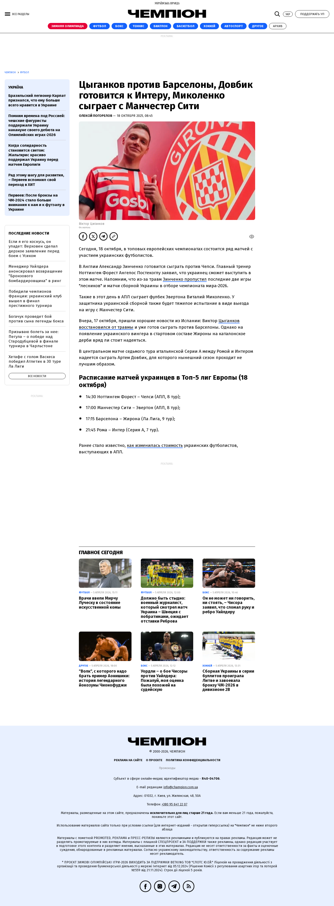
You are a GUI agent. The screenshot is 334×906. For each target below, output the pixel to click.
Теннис (138, 26)
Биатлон (160, 26)
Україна (15, 87)
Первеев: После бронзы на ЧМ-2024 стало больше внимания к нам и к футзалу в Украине (36, 202)
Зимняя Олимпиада (67, 26)
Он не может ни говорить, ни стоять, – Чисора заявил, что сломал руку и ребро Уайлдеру (228, 605)
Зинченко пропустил (185, 279)
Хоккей (209, 26)
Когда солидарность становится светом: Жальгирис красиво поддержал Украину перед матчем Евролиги (33, 155)
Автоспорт (234, 26)
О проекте (154, 760)
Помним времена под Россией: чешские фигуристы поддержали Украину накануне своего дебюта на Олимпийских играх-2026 (36, 125)
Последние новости (29, 233)
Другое (257, 26)
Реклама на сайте (128, 760)
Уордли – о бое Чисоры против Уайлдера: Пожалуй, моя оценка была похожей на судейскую (164, 680)
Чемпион (10, 72)
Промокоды (167, 768)
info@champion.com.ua (181, 787)
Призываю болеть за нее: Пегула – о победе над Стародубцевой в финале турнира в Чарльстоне (33, 338)
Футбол (99, 26)
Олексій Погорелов (96, 116)
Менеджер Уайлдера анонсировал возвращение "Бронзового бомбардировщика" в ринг (35, 273)
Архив (278, 26)
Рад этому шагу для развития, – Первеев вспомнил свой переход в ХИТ (36, 180)
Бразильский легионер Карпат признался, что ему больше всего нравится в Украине (37, 100)
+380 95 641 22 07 (174, 804)
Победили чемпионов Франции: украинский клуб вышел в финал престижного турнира (35, 298)
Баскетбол (185, 26)
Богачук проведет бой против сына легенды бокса (36, 319)
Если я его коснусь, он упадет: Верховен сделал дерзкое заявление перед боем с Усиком (34, 248)
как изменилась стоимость (155, 445)
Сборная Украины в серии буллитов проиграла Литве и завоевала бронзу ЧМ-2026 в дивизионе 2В (228, 680)
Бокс (119, 26)
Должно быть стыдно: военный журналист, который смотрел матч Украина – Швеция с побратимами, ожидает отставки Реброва (164, 610)
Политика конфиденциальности (193, 760)
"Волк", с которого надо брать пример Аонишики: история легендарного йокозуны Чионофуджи (104, 678)
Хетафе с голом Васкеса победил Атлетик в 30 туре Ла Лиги (35, 361)
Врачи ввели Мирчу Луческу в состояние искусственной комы (100, 603)
